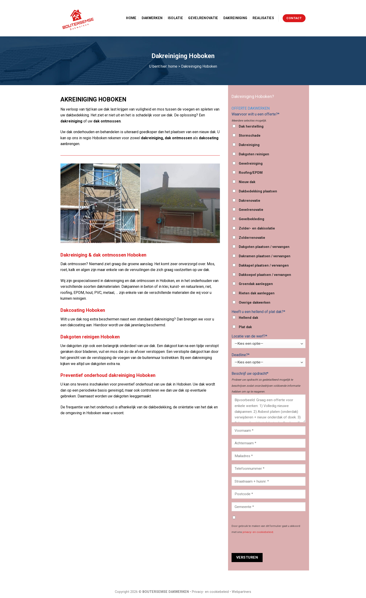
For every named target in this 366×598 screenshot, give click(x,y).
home (172, 66)
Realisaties (263, 18)
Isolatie (175, 18)
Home (131, 18)
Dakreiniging (235, 18)
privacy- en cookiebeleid (258, 532)
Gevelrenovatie (203, 18)
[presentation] (267, 544)
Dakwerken (152, 18)
